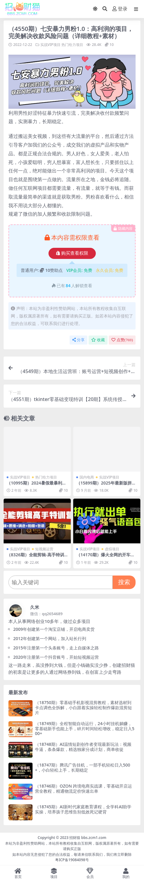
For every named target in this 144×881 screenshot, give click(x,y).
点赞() (122, 340)
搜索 (124, 582)
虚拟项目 (112, 548)
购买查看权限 (72, 253)
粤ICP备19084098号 (72, 859)
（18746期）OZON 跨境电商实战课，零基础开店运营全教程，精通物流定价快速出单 (83, 788)
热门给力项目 (72, 44)
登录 (119, 8)
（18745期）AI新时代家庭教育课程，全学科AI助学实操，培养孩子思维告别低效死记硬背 (83, 809)
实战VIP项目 (50, 44)
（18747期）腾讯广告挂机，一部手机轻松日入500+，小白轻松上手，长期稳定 (82, 767)
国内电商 (87, 477)
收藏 (98, 340)
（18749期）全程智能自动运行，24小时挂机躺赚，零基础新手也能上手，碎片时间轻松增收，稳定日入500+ (84, 729)
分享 (78, 340)
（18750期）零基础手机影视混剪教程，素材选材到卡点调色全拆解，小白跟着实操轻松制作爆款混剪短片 (83, 707)
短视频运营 (44, 548)
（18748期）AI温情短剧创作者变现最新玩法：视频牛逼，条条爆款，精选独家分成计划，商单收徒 (83, 746)
